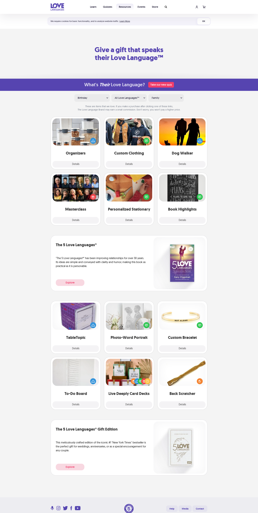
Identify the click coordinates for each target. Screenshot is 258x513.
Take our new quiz (161, 84)
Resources (125, 7)
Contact (200, 508)
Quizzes (107, 7)
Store (155, 7)
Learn (93, 7)
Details (75, 164)
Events (141, 7)
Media (185, 508)
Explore (70, 282)
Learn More (124, 21)
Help (171, 508)
